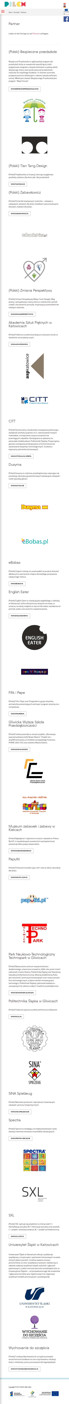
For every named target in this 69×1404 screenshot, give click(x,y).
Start (10, 12)
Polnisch (36, 33)
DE (65, 7)
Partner (23, 12)
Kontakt (16, 12)
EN (65, 5)
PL (65, 3)
